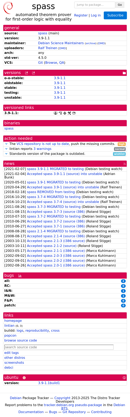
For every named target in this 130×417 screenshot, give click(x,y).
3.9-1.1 (60, 78)
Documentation (31, 412)
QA (61, 63)
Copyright (62, 398)
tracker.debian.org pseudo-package (73, 405)
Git (40, 63)
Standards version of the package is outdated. (65, 154)
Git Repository (74, 412)
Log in (96, 15)
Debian (16, 398)
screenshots (14, 363)
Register (81, 15)
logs (20, 330)
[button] (6, 144)
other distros (14, 358)
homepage (13, 321)
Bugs (53, 412)
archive (91, 43)
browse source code (20, 340)
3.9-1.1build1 (49, 383)
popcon (10, 335)
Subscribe (115, 15)
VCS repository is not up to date (43, 144)
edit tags (11, 353)
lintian (9, 326)
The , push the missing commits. (65, 144)
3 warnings (42, 149)
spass (42, 33)
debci (8, 368)
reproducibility (37, 330)
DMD (101, 43)
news (9, 163)
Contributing (101, 412)
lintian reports (65, 149)
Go (120, 4)
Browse (51, 63)
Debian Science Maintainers (61, 43)
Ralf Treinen (47, 48)
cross (55, 330)
